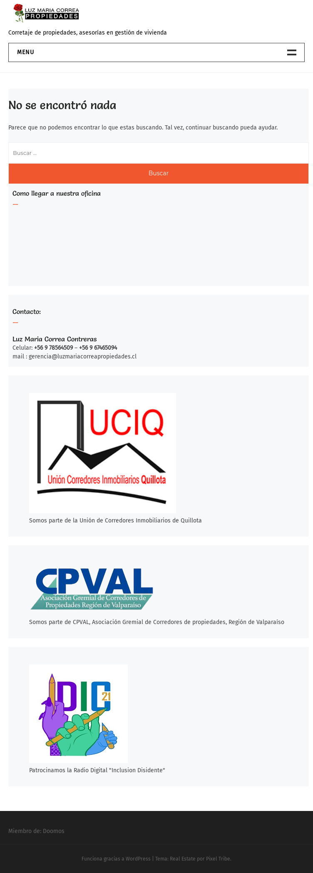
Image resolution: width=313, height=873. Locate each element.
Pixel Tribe (218, 859)
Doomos (54, 831)
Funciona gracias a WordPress (116, 859)
